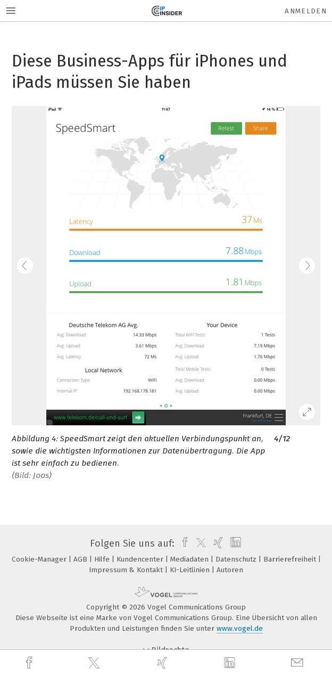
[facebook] (30, 663)
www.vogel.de (240, 628)
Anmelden (306, 10)
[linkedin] (231, 663)
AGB (81, 559)
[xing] (163, 663)
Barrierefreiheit (290, 559)
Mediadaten (190, 559)
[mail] (298, 663)
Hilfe (103, 559)
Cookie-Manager (40, 559)
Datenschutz (237, 559)
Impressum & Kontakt (127, 569)
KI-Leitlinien (191, 569)
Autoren (230, 569)
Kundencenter (141, 559)
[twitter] (95, 663)
